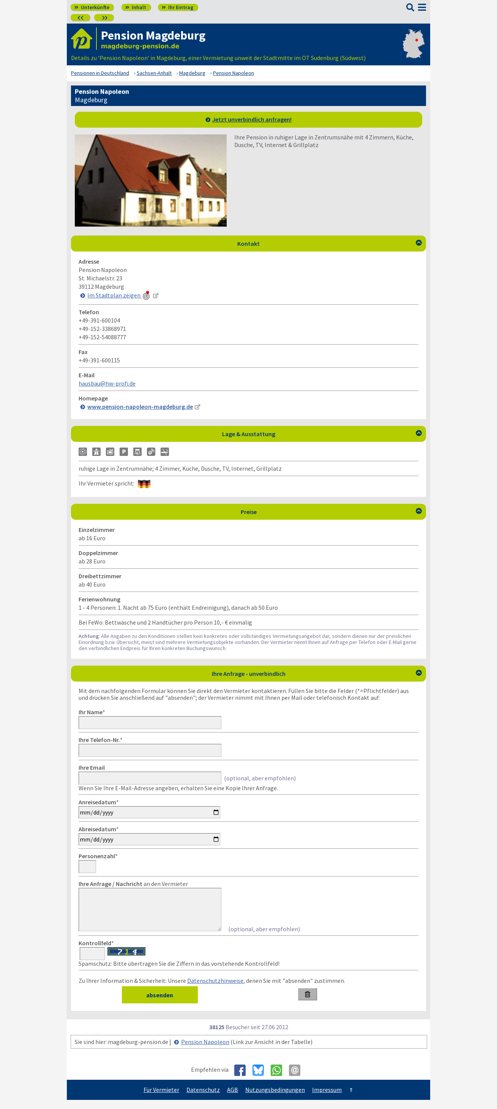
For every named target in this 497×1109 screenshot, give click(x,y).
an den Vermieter (133, 884)
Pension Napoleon (205, 1051)
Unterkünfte (91, 7)
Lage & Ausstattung (322, 434)
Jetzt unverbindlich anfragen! (252, 119)
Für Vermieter (161, 1099)
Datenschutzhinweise (215, 990)
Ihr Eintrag (177, 7)
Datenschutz (203, 1099)
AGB (232, 1099)
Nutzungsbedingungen (275, 1099)
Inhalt (135, 7)
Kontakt (329, 243)
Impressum (327, 1099)
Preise (331, 512)
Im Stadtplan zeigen (119, 295)
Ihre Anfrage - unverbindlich (317, 673)
